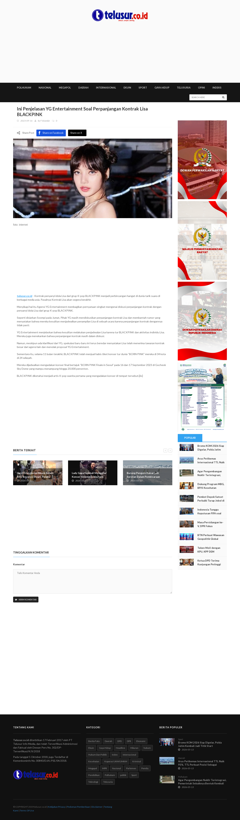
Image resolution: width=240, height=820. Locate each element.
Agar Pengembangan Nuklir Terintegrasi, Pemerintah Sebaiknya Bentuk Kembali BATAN (202, 783)
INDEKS (216, 87)
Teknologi (93, 781)
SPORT (143, 87)
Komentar (19, 564)
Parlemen (131, 768)
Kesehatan (93, 761)
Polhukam (110, 775)
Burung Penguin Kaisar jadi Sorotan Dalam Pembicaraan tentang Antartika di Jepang (143, 476)
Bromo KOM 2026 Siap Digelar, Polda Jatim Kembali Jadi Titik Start (200, 744)
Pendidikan (94, 775)
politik (123, 775)
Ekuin (91, 747)
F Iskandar (45, 120)
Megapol (92, 768)
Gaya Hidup (105, 747)
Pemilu (144, 768)
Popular (190, 437)
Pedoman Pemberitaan (78, 806)
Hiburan (134, 747)
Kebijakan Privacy (56, 806)
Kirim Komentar (26, 599)
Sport (134, 775)
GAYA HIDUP (161, 87)
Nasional (116, 768)
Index (115, 754)
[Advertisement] (120, 54)
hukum (147, 747)
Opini (201, 87)
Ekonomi (140, 741)
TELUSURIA (183, 87)
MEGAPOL (65, 87)
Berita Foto (94, 741)
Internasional (129, 754)
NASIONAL (45, 87)
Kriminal (136, 761)
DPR (129, 741)
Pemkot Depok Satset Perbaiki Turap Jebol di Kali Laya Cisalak (210, 500)
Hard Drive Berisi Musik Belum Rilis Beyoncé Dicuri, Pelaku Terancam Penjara (35, 476)
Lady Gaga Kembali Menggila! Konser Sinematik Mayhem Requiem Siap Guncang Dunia (89, 476)
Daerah (108, 741)
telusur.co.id (24, 295)
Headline (120, 747)
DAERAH (83, 87)
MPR (104, 768)
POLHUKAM (24, 87)
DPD (119, 741)
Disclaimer (97, 806)
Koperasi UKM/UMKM (115, 761)
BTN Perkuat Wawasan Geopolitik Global (210, 537)
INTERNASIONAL (106, 87)
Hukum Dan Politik (97, 754)
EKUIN (127, 87)
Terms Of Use (27, 810)
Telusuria (108, 781)
